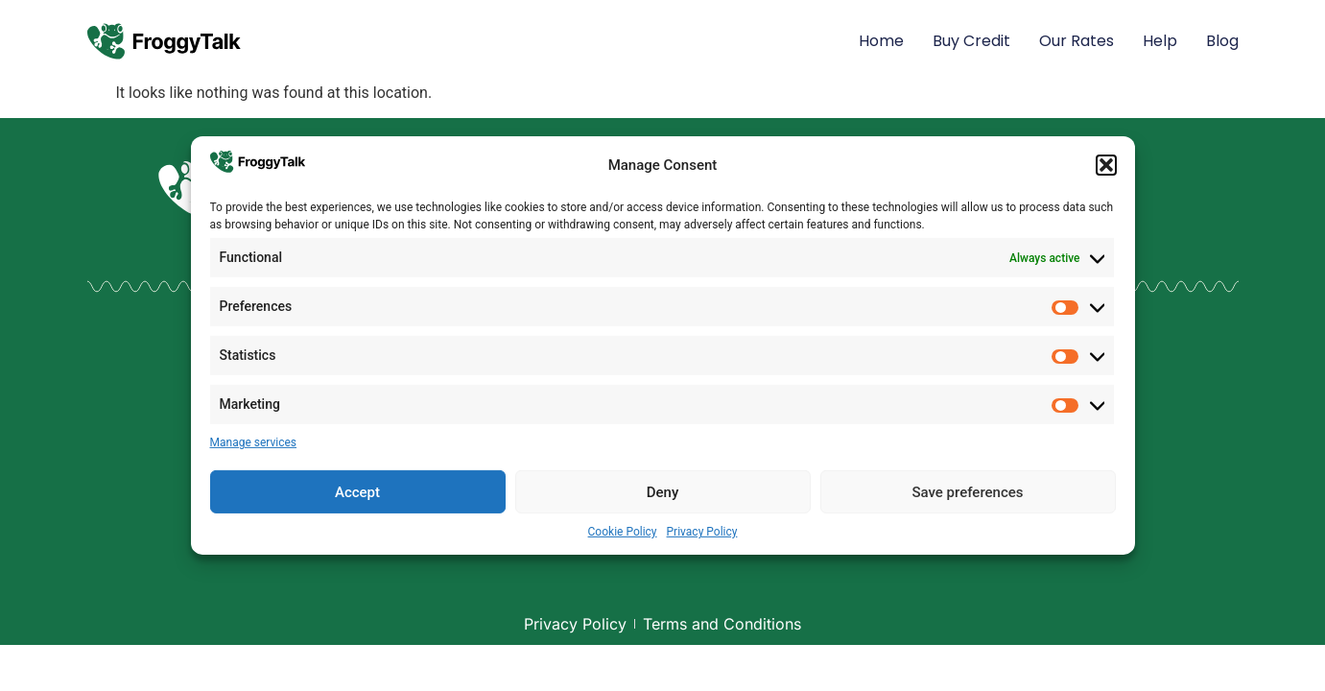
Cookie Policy (622, 531)
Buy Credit (971, 41)
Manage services (253, 442)
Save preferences (967, 492)
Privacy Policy (702, 531)
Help (1160, 41)
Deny (663, 492)
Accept (357, 492)
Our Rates (1076, 41)
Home (881, 41)
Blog (1222, 41)
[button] (1106, 165)
